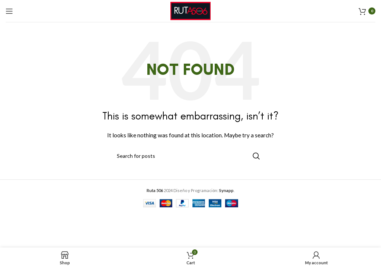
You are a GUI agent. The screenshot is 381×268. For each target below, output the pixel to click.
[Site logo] (190, 10)
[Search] (190, 156)
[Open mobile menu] (9, 11)
